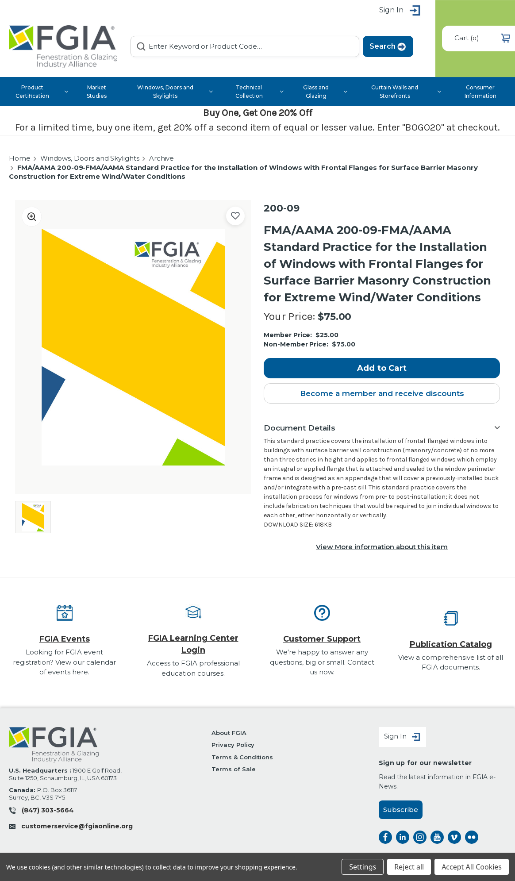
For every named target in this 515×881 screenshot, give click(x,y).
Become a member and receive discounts (382, 393)
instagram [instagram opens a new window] (420, 837)
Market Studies (97, 91)
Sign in (400, 11)
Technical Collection (259, 91)
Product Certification (41, 91)
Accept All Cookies (472, 867)
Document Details (299, 427)
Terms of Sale (233, 769)
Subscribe (400, 809)
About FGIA (228, 732)
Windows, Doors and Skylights (175, 91)
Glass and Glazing (325, 91)
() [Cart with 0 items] (482, 38)
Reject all (409, 867)
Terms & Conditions (242, 757)
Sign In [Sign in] (402, 737)
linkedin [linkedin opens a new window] (402, 837)
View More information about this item (382, 546)
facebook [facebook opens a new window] (385, 837)
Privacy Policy (232, 745)
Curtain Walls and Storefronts (406, 91)
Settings (362, 867)
